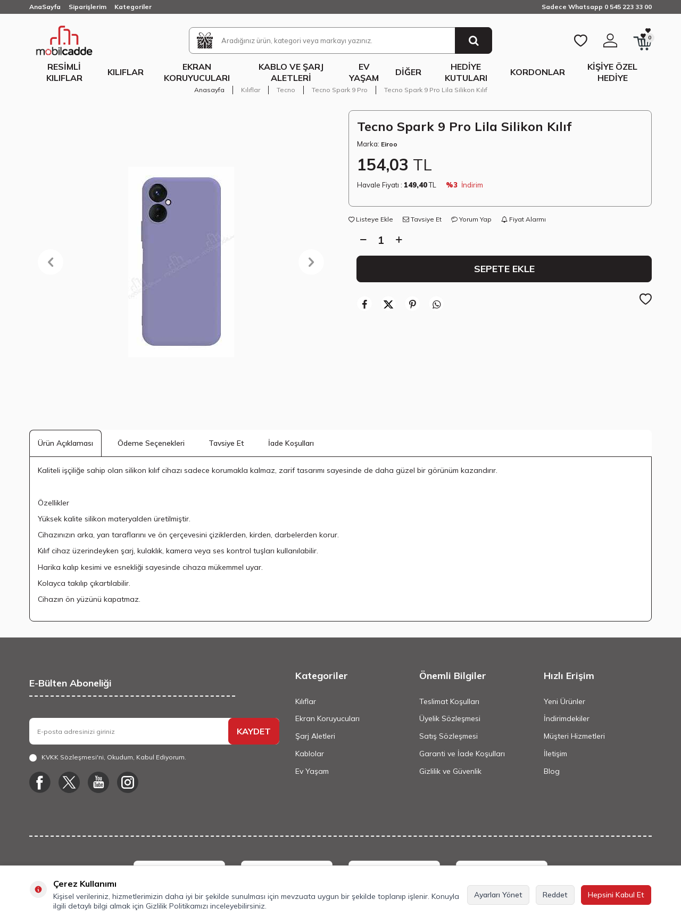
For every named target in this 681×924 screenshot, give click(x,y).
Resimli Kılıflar (64, 72)
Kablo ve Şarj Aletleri (291, 72)
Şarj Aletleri (315, 736)
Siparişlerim (87, 7)
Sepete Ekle (504, 268)
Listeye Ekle (370, 219)
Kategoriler (133, 7)
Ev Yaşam (364, 72)
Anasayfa (209, 90)
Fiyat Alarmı (523, 219)
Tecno (286, 90)
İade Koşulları (291, 443)
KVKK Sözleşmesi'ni (72, 757)
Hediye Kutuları (466, 72)
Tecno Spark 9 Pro (340, 90)
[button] (50, 262)
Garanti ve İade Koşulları (462, 753)
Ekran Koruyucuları (197, 72)
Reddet (555, 895)
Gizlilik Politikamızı (177, 906)
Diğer (408, 72)
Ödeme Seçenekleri (151, 443)
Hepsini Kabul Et (616, 895)
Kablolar (309, 753)
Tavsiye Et (422, 219)
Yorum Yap (471, 219)
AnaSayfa (45, 7)
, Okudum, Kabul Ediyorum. (107, 757)
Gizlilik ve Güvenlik (450, 771)
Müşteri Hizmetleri (574, 736)
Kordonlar (537, 72)
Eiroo (389, 144)
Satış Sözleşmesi (448, 736)
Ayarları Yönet (498, 895)
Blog (552, 771)
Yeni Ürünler (564, 701)
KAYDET (254, 731)
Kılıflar (125, 72)
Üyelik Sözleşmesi (449, 718)
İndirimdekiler (566, 718)
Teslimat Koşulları (449, 701)
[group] (181, 262)
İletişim (555, 753)
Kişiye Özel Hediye (612, 72)
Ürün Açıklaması (65, 443)
